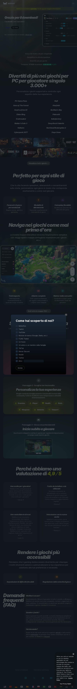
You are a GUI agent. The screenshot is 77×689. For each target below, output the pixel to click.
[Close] (73, 654)
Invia (20, 368)
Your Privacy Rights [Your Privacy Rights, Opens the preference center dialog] (65, 684)
